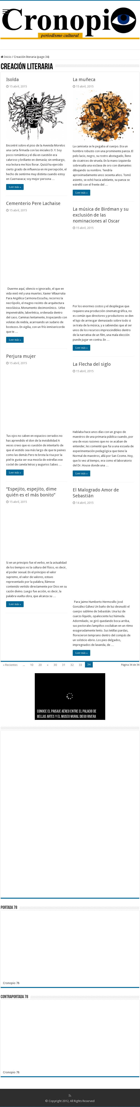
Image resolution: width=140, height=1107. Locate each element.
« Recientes (10, 665)
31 (63, 665)
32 (72, 665)
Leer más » (15, 187)
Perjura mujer (21, 356)
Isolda (12, 79)
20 (40, 665)
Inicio (6, 57)
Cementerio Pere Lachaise (33, 203)
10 (31, 665)
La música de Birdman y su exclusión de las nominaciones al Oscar (101, 215)
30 (55, 665)
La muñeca (84, 79)
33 (80, 665)
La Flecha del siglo (92, 364)
